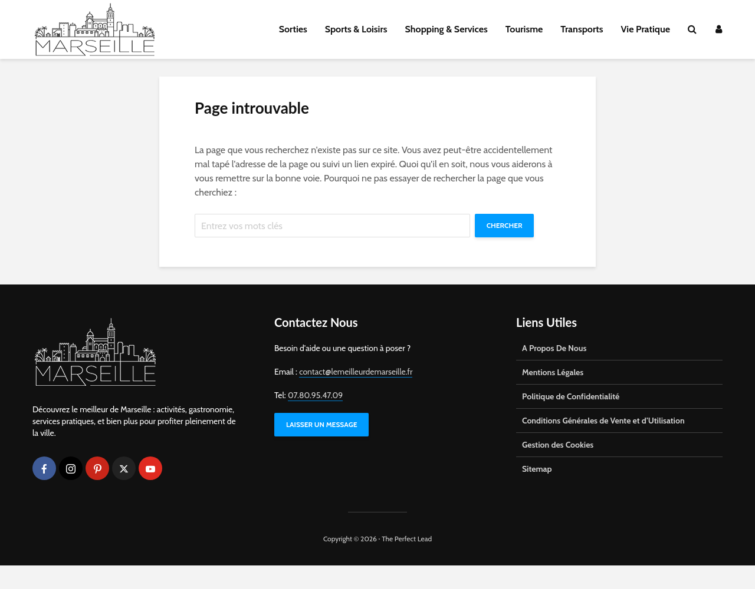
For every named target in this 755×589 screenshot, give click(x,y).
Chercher (224, 248)
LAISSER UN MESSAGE (321, 448)
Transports (581, 29)
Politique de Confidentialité (570, 420)
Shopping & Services (446, 29)
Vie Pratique (645, 29)
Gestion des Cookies (557, 468)
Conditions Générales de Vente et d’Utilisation (603, 444)
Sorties (293, 29)
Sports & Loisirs (356, 29)
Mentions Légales (552, 396)
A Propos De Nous (554, 371)
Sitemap (537, 492)
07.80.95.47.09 (315, 418)
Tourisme (524, 29)
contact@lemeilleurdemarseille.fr (355, 395)
